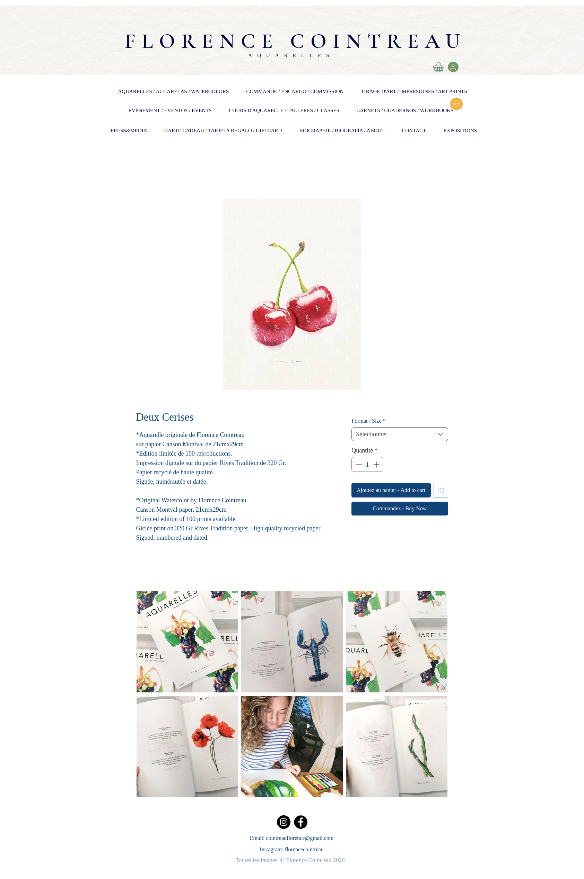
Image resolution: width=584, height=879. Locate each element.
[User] (453, 67)
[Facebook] (300, 822)
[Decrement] (357, 464)
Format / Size (368, 421)
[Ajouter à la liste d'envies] (441, 490)
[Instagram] (283, 822)
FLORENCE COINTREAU (295, 41)
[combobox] (399, 434)
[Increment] (377, 464)
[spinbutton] (367, 464)
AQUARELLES (291, 55)
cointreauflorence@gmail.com (300, 838)
